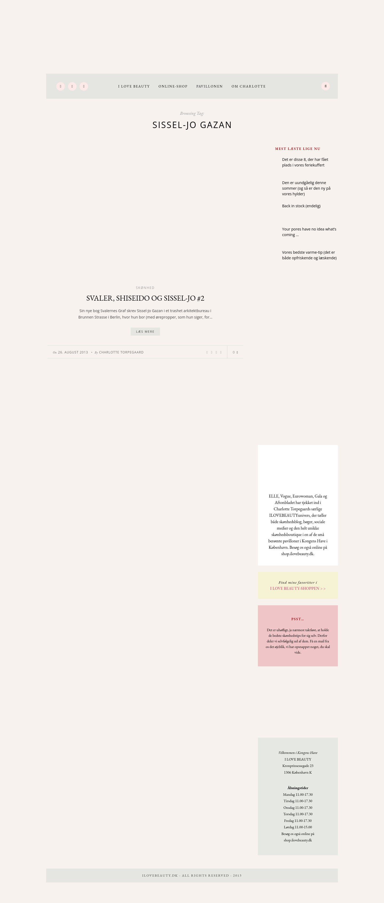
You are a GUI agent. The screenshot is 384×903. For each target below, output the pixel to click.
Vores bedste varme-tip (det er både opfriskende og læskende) (309, 255)
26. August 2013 (73, 352)
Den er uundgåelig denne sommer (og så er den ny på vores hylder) (306, 188)
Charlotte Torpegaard (121, 352)
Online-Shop (172, 86)
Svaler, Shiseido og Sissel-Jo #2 (145, 298)
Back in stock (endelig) (301, 205)
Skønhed (145, 287)
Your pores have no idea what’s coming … (309, 231)
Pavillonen (209, 86)
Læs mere (145, 331)
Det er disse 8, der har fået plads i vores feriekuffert (305, 162)
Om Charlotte (249, 86)
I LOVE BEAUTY (134, 86)
